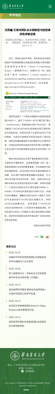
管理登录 (29, 371)
